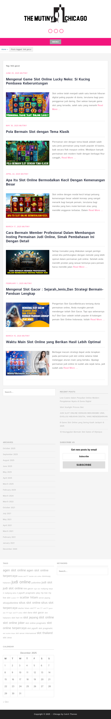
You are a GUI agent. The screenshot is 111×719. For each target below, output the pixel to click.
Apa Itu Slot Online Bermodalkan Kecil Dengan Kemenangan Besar (55, 182)
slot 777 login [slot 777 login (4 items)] (7, 613)
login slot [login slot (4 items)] (37, 589)
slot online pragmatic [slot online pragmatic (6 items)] (35, 623)
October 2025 (9, 448)
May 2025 (7, 472)
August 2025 (8, 460)
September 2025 (10, 454)
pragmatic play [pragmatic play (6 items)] (33, 593)
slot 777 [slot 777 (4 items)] (39, 608)
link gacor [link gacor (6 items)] (28, 588)
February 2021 (9, 537)
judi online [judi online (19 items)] (21, 582)
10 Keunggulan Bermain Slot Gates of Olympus (81, 432)
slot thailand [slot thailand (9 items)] (45, 633)
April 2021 (7, 525)
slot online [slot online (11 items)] (46, 617)
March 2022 (8, 501)
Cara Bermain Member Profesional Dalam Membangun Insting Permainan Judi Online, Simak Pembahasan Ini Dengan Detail (50, 237)
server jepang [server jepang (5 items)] (44, 598)
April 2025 (7, 478)
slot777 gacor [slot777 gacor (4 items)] (48, 608)
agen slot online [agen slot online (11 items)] (14, 570)
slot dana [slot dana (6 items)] (27, 612)
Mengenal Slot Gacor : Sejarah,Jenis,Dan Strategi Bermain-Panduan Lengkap (54, 291)
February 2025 (9, 489)
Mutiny (23, 73)
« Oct (6, 702)
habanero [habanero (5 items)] (7, 582)
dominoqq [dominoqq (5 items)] (46, 576)
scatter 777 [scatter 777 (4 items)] (15, 598)
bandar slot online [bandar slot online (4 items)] (35, 576)
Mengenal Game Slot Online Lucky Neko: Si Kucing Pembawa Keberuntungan (48, 81)
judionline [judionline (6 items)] (36, 582)
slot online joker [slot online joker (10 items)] (14, 623)
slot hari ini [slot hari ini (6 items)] (17, 617)
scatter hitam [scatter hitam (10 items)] (29, 597)
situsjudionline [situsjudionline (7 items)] (10, 603)
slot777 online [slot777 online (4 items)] (17, 613)
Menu (55, 41)
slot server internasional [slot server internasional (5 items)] (26, 633)
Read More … (69, 157)
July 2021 (7, 513)
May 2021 (7, 519)
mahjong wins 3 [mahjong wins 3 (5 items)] (11, 593)
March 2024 (8, 495)
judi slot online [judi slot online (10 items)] (13, 588)
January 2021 (8, 543)
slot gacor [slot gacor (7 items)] (38, 612)
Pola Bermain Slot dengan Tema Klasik (37, 131)
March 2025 (8, 484)
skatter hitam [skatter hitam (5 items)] (23, 608)
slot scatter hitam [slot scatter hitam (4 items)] (9, 633)
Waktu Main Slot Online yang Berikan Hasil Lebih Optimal (53, 342)
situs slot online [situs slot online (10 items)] (29, 603)
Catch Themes (70, 714)
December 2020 (10, 549)
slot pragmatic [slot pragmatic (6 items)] (46, 628)
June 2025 (7, 466)
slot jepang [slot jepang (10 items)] (30, 617)
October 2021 (9, 507)
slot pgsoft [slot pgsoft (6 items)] (32, 628)
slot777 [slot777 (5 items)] (33, 608)
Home (4, 49)
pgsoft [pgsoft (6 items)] (22, 593)
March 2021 (8, 531)
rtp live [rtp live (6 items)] (44, 593)
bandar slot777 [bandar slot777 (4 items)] (23, 576)
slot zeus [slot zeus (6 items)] (7, 637)
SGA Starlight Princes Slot (72, 407)
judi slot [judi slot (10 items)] (46, 582)
